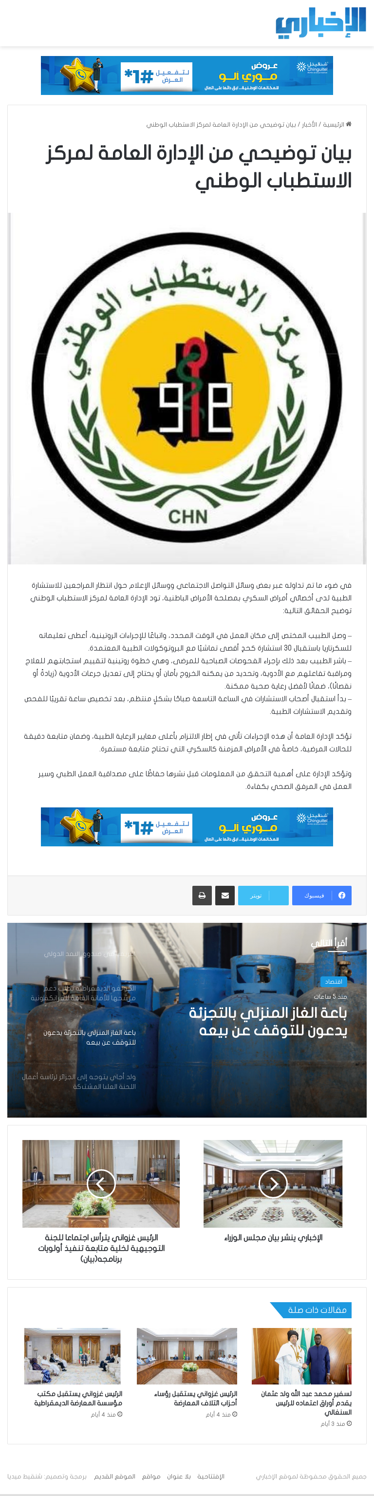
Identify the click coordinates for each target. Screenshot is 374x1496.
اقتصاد (333, 982)
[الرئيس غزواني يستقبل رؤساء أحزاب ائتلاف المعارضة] (187, 1356)
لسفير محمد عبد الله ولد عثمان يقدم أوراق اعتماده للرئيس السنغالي (306, 1403)
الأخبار (309, 124)
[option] (187, 1020)
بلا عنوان (179, 1476)
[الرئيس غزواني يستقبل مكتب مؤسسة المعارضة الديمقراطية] (72, 1356)
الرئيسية (337, 124)
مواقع (151, 1476)
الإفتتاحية (210, 1476)
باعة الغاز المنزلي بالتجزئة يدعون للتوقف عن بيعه (267, 1022)
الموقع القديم (114, 1476)
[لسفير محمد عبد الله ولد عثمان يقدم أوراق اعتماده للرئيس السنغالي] (302, 1356)
